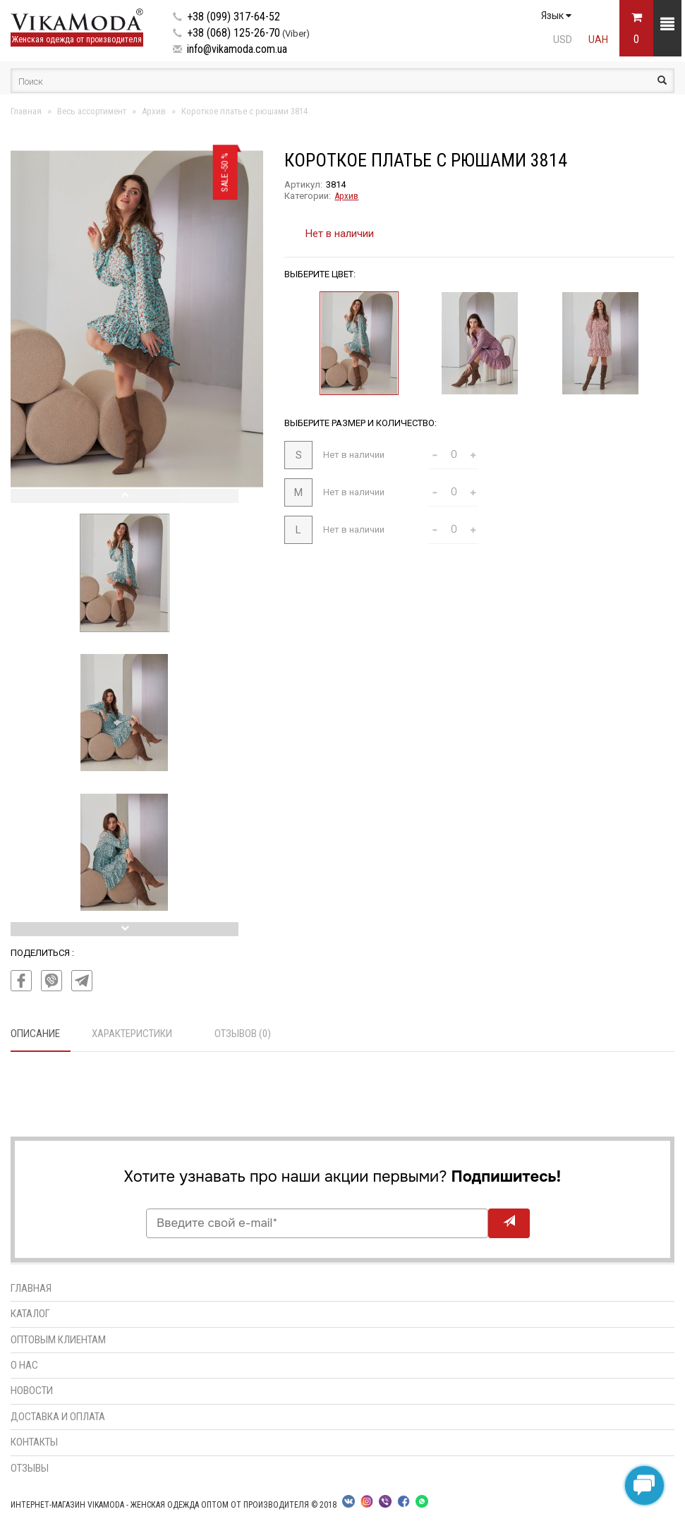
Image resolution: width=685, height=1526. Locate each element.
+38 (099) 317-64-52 (233, 16)
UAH (598, 39)
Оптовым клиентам (58, 1339)
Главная (31, 1288)
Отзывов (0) (242, 1033)
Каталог (30, 1313)
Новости (32, 1390)
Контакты (34, 1442)
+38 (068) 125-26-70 (233, 33)
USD (562, 39)
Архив (346, 195)
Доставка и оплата (58, 1416)
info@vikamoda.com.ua (237, 49)
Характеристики (132, 1033)
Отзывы (30, 1468)
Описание (35, 1033)
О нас (24, 1365)
